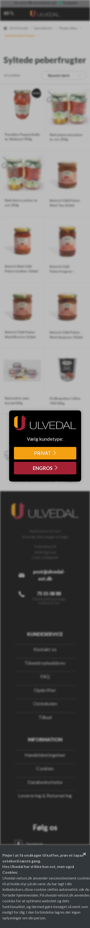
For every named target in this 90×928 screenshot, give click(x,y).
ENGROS (43, 468)
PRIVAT (42, 453)
